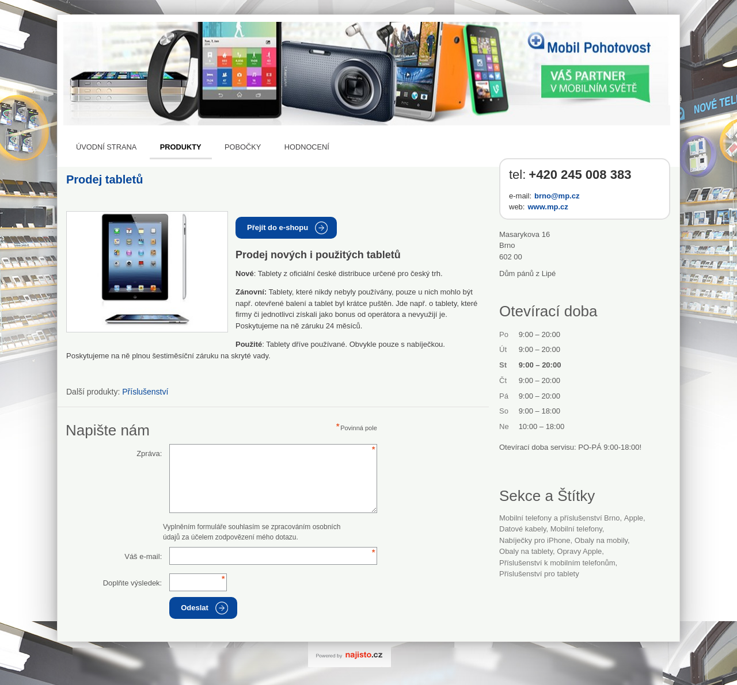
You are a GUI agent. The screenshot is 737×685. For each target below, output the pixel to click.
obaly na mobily (601, 540)
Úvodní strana (106, 147)
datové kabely (522, 529)
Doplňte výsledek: (132, 583)
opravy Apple (579, 551)
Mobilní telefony (576, 529)
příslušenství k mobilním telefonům (557, 562)
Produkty (181, 147)
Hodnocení (306, 147)
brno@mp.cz (556, 196)
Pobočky (243, 147)
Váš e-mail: (143, 556)
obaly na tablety (526, 551)
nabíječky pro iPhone (535, 540)
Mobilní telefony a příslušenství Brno (559, 518)
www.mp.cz (547, 206)
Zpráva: (149, 453)
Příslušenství (145, 391)
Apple (633, 518)
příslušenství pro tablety (539, 573)
